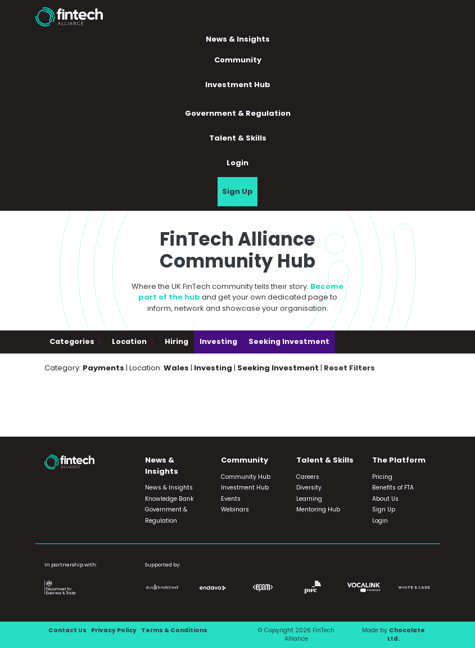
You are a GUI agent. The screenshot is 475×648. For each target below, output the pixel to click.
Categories (72, 341)
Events (231, 499)
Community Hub (245, 477)
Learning (309, 499)
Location (130, 341)
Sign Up (237, 191)
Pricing (382, 477)
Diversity (309, 487)
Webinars (235, 509)
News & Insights (238, 39)
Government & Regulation (238, 113)
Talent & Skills (237, 138)
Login (237, 162)
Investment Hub (237, 84)
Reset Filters (349, 367)
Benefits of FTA (393, 487)
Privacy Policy (114, 630)
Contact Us (67, 630)
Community (237, 60)
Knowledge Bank (169, 499)
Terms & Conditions (174, 630)
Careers (307, 477)
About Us (385, 499)
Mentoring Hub (318, 509)
